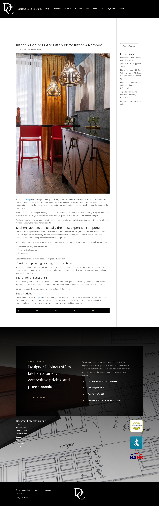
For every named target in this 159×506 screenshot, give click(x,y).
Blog (47, 9)
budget (38, 297)
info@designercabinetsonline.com (103, 381)
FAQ (102, 9)
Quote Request (70, 9)
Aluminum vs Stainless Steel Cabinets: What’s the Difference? (131, 85)
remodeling (25, 199)
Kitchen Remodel (34, 49)
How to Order (84, 9)
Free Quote (129, 46)
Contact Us (39, 398)
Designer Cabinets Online (29, 8)
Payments (111, 9)
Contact (121, 9)
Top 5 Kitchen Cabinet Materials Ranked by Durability (128, 95)
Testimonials (56, 9)
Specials (95, 9)
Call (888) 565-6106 (96, 387)
